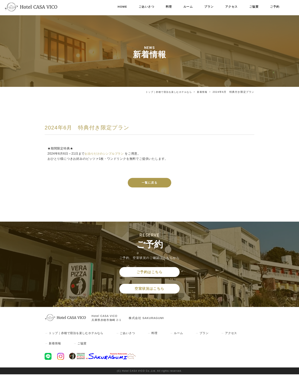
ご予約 (275, 7)
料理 (165, 7)
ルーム (185, 7)
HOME (117, 7)
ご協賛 (253, 7)
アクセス (230, 7)
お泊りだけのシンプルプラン (105, 153)
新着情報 (201, 91)
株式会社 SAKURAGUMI (148, 320)
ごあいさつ (142, 7)
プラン (207, 7)
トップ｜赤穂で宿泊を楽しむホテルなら (166, 91)
